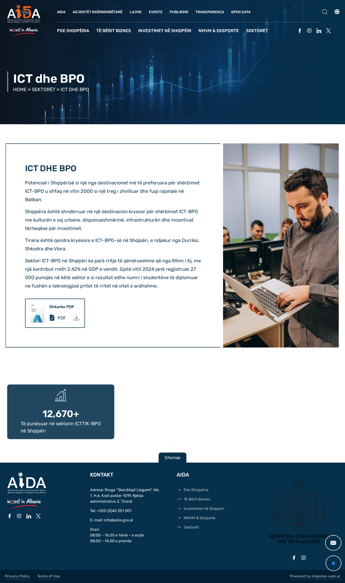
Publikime (179, 12)
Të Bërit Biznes (113, 30)
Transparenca (210, 12)
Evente (155, 12)
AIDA (61, 12)
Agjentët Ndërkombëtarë (97, 12)
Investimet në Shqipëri (164, 30)
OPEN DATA (241, 12)
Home (20, 89)
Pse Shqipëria (73, 30)
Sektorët (257, 30)
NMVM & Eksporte (218, 30)
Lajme (136, 12)
